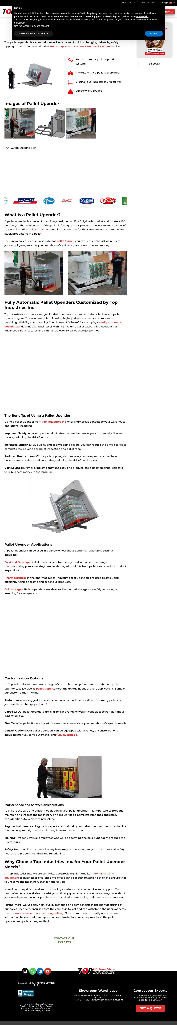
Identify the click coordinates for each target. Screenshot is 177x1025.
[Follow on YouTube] (47, 971)
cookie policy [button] (142, 16)
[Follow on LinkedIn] (40, 971)
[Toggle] (7, 148)
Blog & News (43, 1010)
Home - (24, 1004)
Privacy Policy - (37, 1006)
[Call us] (32, 971)
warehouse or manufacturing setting (39, 913)
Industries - (34, 1004)
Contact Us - (29, 1010)
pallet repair (37, 229)
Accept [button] (154, 33)
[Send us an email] (25, 971)
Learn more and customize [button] (33, 33)
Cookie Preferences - (40, 1008)
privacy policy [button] (97, 13)
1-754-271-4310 (81, 999)
